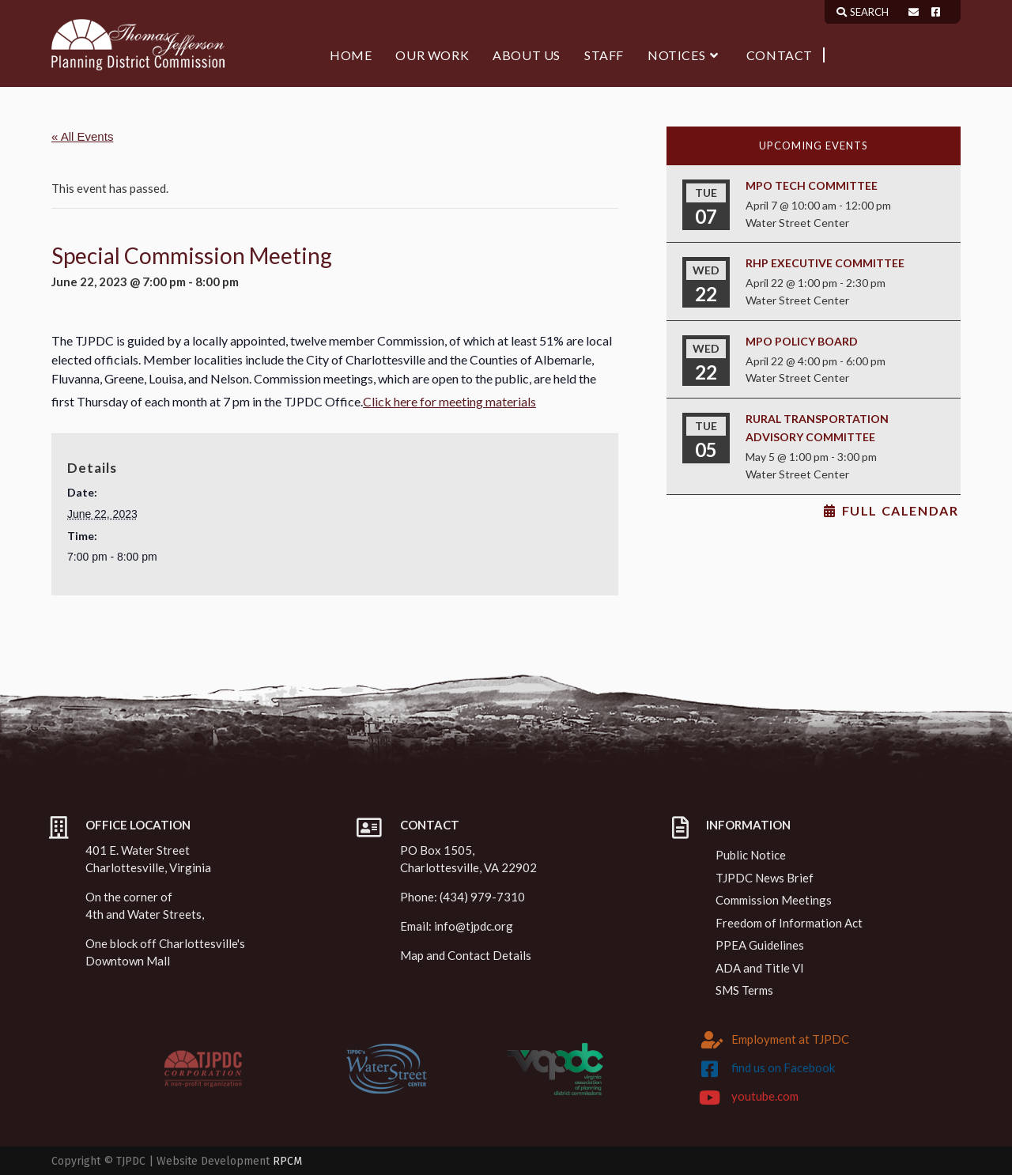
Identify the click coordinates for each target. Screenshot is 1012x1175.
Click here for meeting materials (449, 401)
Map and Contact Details (465, 955)
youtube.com (765, 1096)
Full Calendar (900, 510)
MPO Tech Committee (812, 185)
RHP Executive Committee (825, 263)
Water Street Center (797, 222)
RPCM (287, 1161)
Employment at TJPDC (790, 1039)
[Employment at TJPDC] (712, 1039)
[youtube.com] (709, 1097)
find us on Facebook (783, 1067)
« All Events (82, 136)
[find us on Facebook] (709, 1069)
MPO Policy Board (802, 341)
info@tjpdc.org (473, 926)
